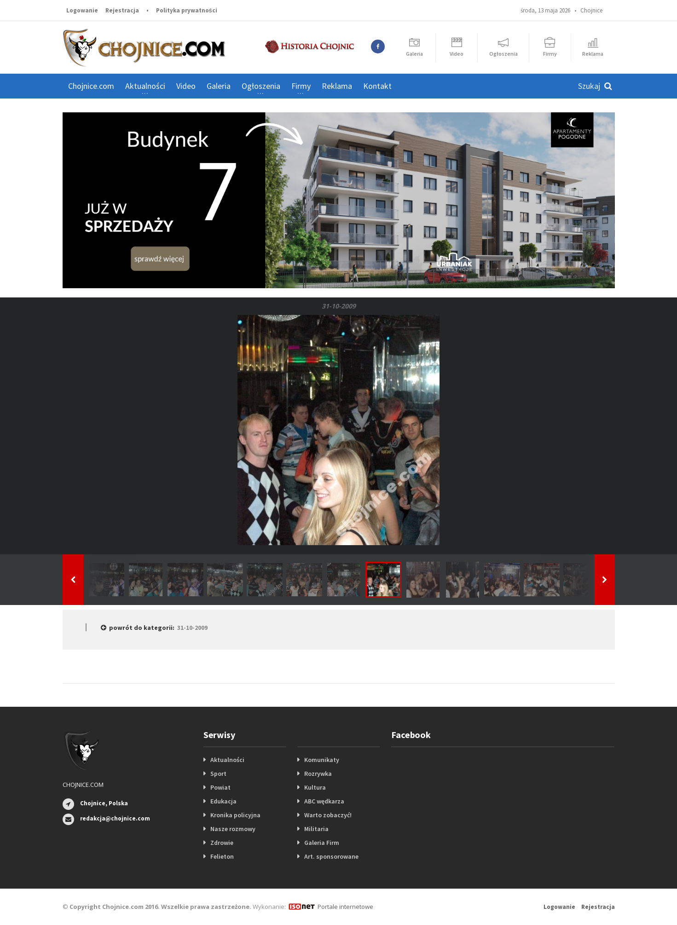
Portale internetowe (345, 906)
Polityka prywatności (186, 10)
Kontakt (377, 86)
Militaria (316, 829)
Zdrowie (221, 842)
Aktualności (227, 760)
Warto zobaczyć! (328, 815)
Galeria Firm (321, 842)
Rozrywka (318, 773)
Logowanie (82, 10)
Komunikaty (321, 760)
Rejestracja (122, 10)
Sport (218, 773)
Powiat (220, 787)
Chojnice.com (91, 86)
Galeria (219, 86)
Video (186, 86)
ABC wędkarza (324, 801)
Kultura (315, 787)
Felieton (222, 856)
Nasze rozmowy (232, 829)
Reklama (337, 86)
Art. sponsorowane (331, 856)
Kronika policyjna (235, 815)
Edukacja (223, 801)
